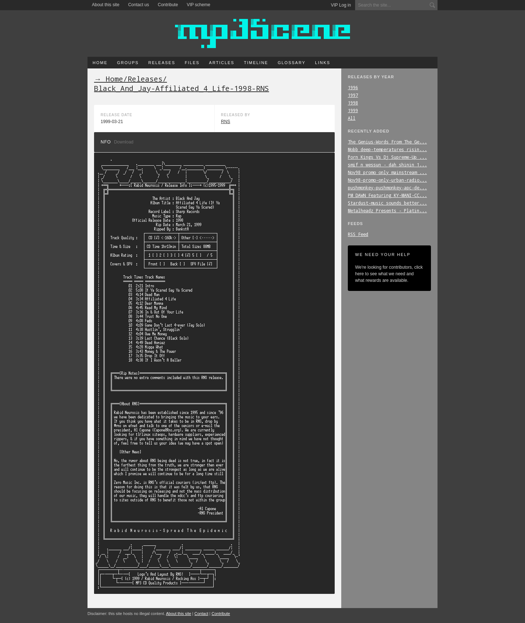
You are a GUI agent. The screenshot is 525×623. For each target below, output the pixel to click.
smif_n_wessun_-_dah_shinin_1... (387, 164)
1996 (353, 87)
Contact (201, 613)
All (351, 118)
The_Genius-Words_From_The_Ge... (387, 142)
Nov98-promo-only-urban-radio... (387, 180)
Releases (161, 62)
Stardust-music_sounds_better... (387, 203)
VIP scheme (198, 4)
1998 (353, 103)
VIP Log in (341, 5)
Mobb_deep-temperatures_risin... (387, 149)
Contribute (168, 4)
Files (192, 62)
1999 (353, 110)
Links (322, 62)
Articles (221, 62)
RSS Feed (358, 234)
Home (100, 62)
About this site (105, 4)
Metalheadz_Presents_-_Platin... (387, 210)
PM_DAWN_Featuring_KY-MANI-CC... (387, 195)
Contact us (138, 4)
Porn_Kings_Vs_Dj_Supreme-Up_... (387, 157)
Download (123, 142)
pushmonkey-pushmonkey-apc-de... (387, 187)
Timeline (256, 62)
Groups (128, 62)
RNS (225, 121)
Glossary (292, 62)
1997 (353, 95)
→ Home (108, 78)
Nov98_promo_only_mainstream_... (387, 172)
